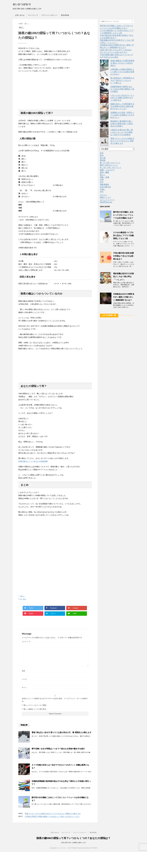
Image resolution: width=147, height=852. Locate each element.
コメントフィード (107, 200)
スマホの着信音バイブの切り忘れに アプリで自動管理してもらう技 (123, 235)
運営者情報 (65, 15)
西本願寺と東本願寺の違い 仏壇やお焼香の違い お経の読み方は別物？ (121, 123)
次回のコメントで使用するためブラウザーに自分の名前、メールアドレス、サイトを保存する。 (55, 700)
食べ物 (102, 158)
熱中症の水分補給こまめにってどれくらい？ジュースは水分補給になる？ (123, 215)
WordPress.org (106, 202)
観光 (102, 155)
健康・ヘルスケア (107, 170)
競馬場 (102, 160)
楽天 (102, 153)
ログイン (103, 195)
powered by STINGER (90, 848)
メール (24, 679)
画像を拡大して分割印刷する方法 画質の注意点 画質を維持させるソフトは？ (122, 106)
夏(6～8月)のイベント (109, 165)
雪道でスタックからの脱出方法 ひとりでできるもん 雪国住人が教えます (53, 814)
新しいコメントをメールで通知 (35, 705)
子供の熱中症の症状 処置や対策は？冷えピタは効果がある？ (123, 256)
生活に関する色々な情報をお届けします (73, 842)
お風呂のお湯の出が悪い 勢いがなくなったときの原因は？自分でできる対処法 (121, 132)
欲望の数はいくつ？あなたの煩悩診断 (33, 461)
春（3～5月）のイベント (110, 163)
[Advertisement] (55, 89)
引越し (102, 189)
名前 (23, 671)
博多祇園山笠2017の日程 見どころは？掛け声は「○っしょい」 (123, 277)
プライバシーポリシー (49, 15)
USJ (101, 192)
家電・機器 (104, 172)
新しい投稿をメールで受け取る (35, 709)
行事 (102, 180)
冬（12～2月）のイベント (110, 167)
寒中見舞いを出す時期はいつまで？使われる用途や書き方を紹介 (58, 749)
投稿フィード (105, 197)
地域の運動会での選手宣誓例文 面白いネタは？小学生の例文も (122, 63)
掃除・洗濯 (104, 177)
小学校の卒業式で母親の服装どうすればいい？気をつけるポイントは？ (52, 816)
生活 (24, 599)
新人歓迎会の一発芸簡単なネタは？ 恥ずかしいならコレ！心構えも (122, 80)
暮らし (22, 596)
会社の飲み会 (105, 187)
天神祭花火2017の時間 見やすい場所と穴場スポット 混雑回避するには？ (123, 297)
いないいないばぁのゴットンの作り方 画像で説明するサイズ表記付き (122, 97)
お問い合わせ (20, 15)
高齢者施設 (104, 184)
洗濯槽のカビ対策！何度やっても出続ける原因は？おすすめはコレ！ (122, 115)
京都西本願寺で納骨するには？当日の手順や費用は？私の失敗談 (122, 89)
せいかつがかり (22, 4)
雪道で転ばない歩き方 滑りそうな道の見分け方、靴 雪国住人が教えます (61, 732)
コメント (26, 641)
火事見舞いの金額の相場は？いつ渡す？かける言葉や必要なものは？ (122, 71)
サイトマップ (33, 15)
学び (102, 182)
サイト (24, 687)
